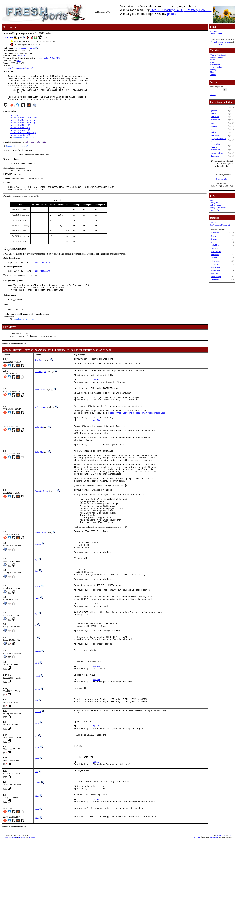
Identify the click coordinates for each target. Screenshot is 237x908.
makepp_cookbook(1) (20, 143)
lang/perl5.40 (42, 273)
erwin (37, 782)
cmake (45, 58)
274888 (96, 444)
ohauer (37, 748)
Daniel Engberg (41, 386)
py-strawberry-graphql (216, 145)
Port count (215, 233)
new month (215, 280)
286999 (96, 397)
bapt (36, 605)
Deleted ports (215, 205)
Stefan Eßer (39, 452)
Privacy (213, 70)
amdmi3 (38, 587)
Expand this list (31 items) (23, 146)
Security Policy (216, 67)
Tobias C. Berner (41, 527)
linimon (38, 707)
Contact (213, 74)
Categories (214, 203)
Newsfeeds (214, 210)
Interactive (215, 264)
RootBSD (222, 44)
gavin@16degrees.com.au (24, 48)
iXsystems (227, 42)
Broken (213, 236)
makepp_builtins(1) (20, 135)
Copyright (197, 904)
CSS (223, 902)
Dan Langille (214, 904)
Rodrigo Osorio (41, 428)
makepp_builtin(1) (20, 132)
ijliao (37, 820)
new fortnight (216, 276)
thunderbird (215, 120)
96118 (96, 787)
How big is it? (215, 65)
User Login (214, 31)
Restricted (215, 248)
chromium (215, 156)
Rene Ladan (39, 374)
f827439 (20, 56)
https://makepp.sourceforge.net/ (20, 68)
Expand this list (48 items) (23, 333)
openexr (214, 126)
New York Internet (217, 42)
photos (171, 13)
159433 (96, 738)
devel (10, 38)
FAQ (212, 62)
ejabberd (214, 110)
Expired (214, 258)
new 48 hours (216, 270)
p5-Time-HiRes (55, 58)
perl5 (18, 61)
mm (36, 760)
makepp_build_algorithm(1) (25, 124)
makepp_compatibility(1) (23, 141)
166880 (96, 723)
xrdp (212, 129)
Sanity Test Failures (218, 208)
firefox (213, 113)
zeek (212, 123)
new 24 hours (216, 267)
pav (36, 797)
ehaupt (37, 733)
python (39, 58)
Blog (212, 72)
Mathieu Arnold (41, 575)
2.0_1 (5, 38)
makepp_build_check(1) (22, 129)
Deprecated (215, 239)
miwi (37, 718)
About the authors (217, 57)
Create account (216, 34)
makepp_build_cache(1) (22, 127)
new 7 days (215, 273)
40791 (96, 866)
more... (213, 94)
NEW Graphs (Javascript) (220, 225)
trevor (37, 808)
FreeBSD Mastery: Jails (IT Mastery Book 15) (181, 10)
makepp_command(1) (20, 138)
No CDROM (216, 251)
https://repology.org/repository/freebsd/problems (136, 435)
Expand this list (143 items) (17, 155)
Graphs (213, 222)
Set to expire (216, 261)
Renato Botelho (41, 407)
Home (212, 200)
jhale (36, 616)
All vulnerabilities (222, 179)
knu (36, 835)
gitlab (213, 107)
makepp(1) (15, 121)
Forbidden (215, 245)
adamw (37, 634)
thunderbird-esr (217, 153)
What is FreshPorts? (218, 55)
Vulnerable (215, 255)
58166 (96, 824)
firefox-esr (215, 116)
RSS (230, 902)
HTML (218, 902)
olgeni (37, 647)
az (35, 676)
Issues (212, 60)
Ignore (213, 242)
